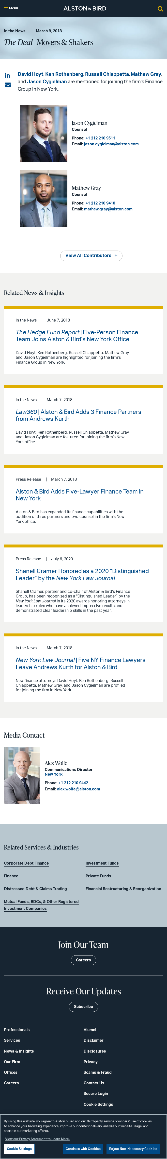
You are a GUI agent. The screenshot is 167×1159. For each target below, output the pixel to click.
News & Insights (19, 1051)
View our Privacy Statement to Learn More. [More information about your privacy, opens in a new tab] (37, 1139)
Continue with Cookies (83, 1149)
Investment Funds (102, 863)
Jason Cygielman (47, 81)
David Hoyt (30, 74)
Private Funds (98, 876)
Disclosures (95, 1051)
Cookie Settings (98, 1105)
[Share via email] (8, 85)
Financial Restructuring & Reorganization (123, 889)
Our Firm (12, 1062)
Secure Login (96, 1094)
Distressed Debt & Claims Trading (35, 889)
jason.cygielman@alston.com (111, 144)
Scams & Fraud (98, 1072)
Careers (11, 1083)
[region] (83, 1136)
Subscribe (83, 1007)
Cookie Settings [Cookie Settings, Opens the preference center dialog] (19, 1149)
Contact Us (94, 1083)
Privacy (91, 1062)
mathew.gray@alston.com (108, 209)
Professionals (17, 1030)
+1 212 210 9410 (100, 203)
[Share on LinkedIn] (8, 76)
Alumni (90, 1030)
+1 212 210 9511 (100, 138)
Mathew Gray (146, 74)
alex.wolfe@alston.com (78, 789)
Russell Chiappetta (107, 74)
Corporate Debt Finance (26, 863)
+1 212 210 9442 (73, 783)
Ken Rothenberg (64, 74)
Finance (11, 876)
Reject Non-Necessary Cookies (133, 1149)
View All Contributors (88, 256)
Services (12, 1040)
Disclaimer (94, 1040)
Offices (10, 1072)
